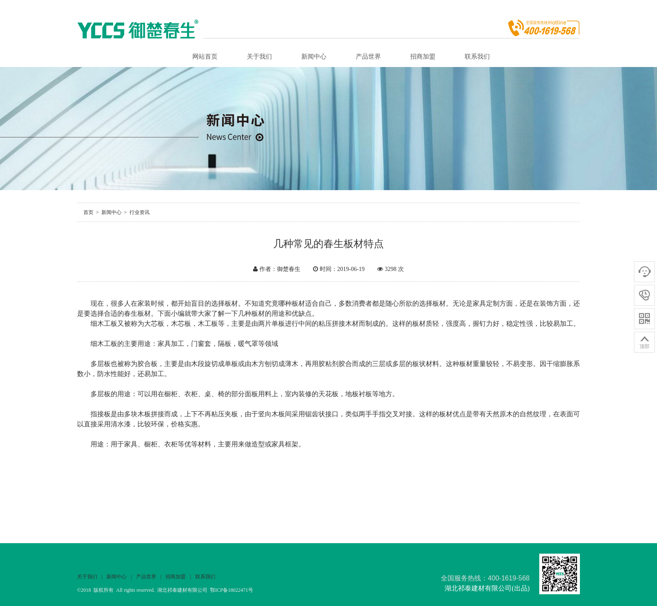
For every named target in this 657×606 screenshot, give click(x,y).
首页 (88, 212)
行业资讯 (139, 212)
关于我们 (259, 56)
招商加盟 (422, 56)
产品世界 (368, 56)
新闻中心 (313, 56)
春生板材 (137, 313)
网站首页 (204, 56)
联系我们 (477, 56)
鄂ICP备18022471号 (231, 590)
